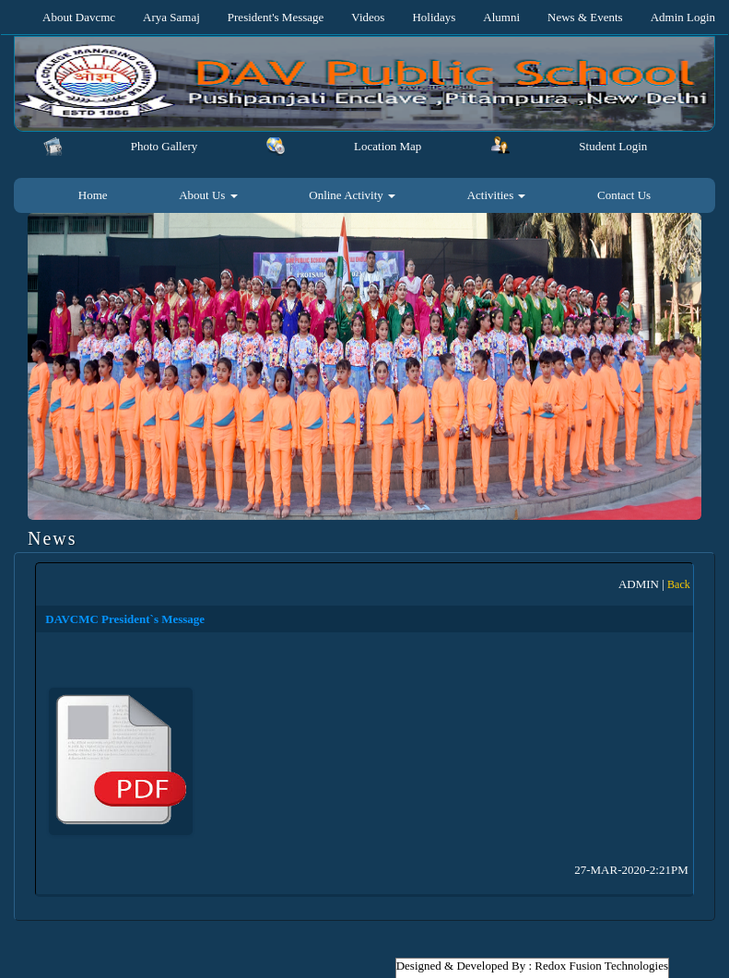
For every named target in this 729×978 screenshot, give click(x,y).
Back (678, 584)
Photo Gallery (164, 146)
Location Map (387, 146)
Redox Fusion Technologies (601, 965)
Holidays (433, 17)
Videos (367, 17)
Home (93, 195)
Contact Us (624, 195)
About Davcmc (78, 17)
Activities (496, 195)
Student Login (613, 146)
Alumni (501, 17)
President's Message (276, 17)
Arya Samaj (171, 17)
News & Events (585, 17)
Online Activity (352, 195)
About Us (208, 195)
